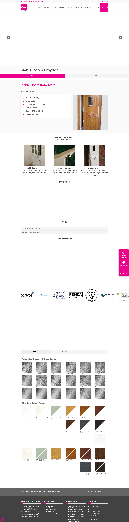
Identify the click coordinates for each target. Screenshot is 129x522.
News (77, 7)
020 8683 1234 (25, 1)
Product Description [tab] (97, 76)
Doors (44, 7)
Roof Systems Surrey (51, 509)
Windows (39, 7)
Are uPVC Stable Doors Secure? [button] (32, 232)
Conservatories (62, 7)
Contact (98, 7)
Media (81, 7)
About (33, 7)
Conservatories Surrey (51, 513)
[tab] (64, 229)
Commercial (50, 7)
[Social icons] (103, 1)
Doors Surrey (49, 508)
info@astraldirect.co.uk (37, 1)
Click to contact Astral (94, 491)
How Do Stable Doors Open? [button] (31, 229)
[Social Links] (91, 519)
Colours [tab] (94, 351)
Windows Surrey (50, 506)
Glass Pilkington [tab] (35, 351)
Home (22, 64)
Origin (56, 7)
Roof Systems (71, 7)
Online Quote (104, 7)
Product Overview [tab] (32, 76)
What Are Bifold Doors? (74, 521)
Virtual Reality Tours (89, 7)
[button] (8, 37)
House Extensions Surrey (52, 511)
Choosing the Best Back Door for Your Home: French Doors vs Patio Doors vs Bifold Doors (77, 518)
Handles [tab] (64, 351)
